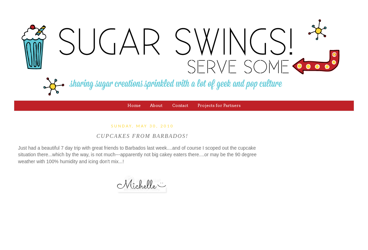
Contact (180, 105)
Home (134, 105)
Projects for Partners (219, 105)
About (156, 105)
